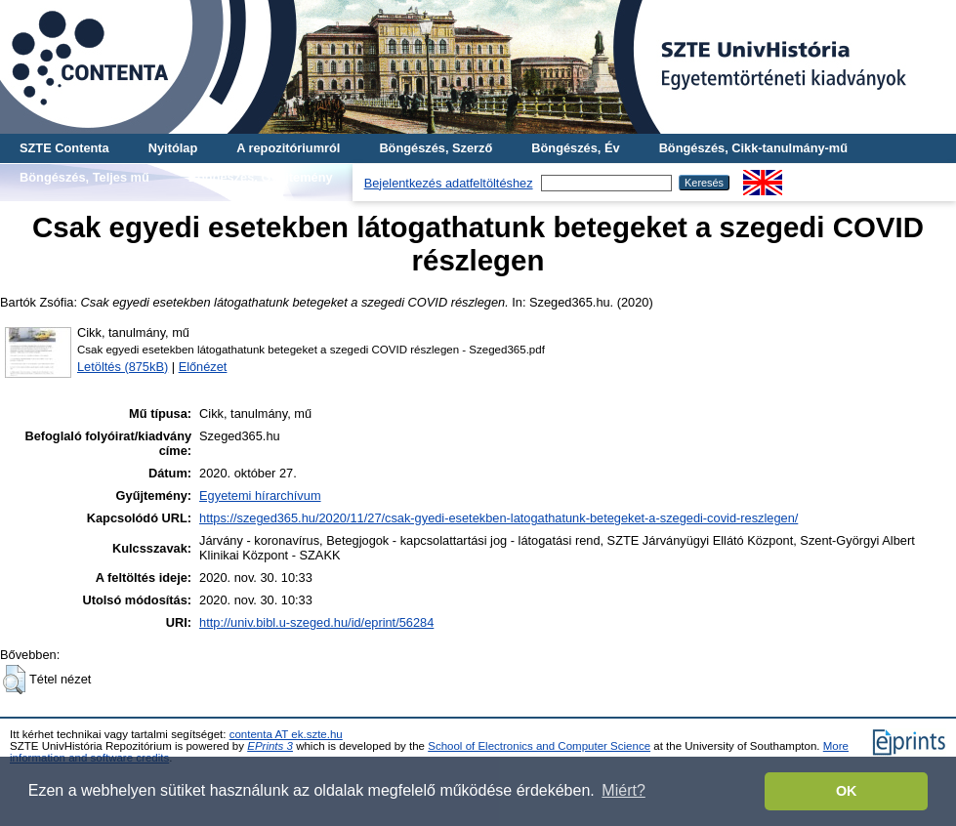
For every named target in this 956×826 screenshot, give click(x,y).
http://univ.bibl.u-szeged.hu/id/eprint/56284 (316, 622)
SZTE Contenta (64, 148)
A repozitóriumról (288, 148)
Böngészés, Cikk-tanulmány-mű (753, 148)
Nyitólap (172, 148)
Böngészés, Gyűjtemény (260, 177)
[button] (14, 679)
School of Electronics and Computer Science (539, 746)
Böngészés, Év (575, 148)
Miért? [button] (623, 790)
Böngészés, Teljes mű (84, 177)
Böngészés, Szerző (435, 148)
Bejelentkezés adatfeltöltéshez (448, 183)
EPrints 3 (270, 746)
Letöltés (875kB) (122, 366)
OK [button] (846, 791)
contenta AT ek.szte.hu (286, 734)
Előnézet (203, 366)
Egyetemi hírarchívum (259, 495)
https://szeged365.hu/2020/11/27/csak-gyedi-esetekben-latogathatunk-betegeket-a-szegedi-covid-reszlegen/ (498, 518)
